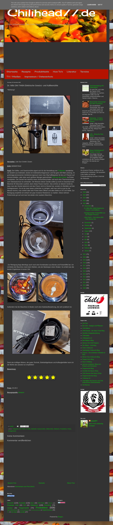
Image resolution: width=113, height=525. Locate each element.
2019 (84, 260)
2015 (84, 271)
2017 (84, 265)
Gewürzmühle (41, 429)
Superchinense (47, 510)
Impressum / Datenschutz (39, 76)
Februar (87, 248)
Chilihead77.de (51, 12)
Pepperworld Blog (88, 368)
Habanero (34, 505)
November (88, 222)
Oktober (87, 225)
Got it (100, 5)
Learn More (91, 5)
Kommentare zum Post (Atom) (24, 486)
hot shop (14, 512)
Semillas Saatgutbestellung (91, 333)
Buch (32, 503)
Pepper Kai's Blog (88, 359)
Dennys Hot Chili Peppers (90, 343)
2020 (84, 257)
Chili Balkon (86, 328)
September (88, 228)
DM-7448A (22, 429)
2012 (84, 279)
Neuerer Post (12, 483)
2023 (84, 200)
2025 (84, 195)
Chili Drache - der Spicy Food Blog (93, 330)
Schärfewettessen (24, 510)
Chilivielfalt (85, 335)
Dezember (88, 206)
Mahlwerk (56, 429)
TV (8, 512)
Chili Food (41, 503)
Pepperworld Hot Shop (89, 376)
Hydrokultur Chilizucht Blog (91, 350)
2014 (84, 274)
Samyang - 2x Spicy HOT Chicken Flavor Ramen (96, 119)
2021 (84, 254)
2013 (84, 277)
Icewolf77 (94, 421)
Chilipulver (61, 171)
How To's (58, 71)
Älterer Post (71, 483)
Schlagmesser (12, 431)
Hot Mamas (86, 385)
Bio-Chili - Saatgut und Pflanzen (92, 326)
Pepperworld (24, 508)
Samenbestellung (12, 510)
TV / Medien (13, 76)
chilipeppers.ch (87, 338)
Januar (86, 251)
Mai (85, 239)
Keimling (47, 505)
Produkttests (42, 71)
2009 (84, 288)
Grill (24, 505)
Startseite (12, 71)
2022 (84, 203)
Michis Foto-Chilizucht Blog (91, 357)
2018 (84, 262)
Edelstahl (33, 429)
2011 (84, 282)
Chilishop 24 (86, 378)
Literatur (71, 71)
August (86, 231)
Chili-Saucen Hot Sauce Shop (91, 373)
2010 (84, 285)
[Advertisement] (56, 55)
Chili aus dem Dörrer (59, 177)
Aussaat (22, 503)
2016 (84, 268)
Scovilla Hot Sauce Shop (90, 371)
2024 (84, 197)
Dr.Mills (28, 429)
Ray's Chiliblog (87, 362)
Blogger (60, 517)
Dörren (50, 503)
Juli (85, 234)
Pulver (69, 429)
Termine (84, 71)
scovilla (22, 512)
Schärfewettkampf (35, 510)
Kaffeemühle (49, 429)
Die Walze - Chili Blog (89, 345)
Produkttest (63, 429)
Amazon (21, 392)
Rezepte (26, 71)
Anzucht (10, 503)
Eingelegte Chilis (13, 505)
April (86, 242)
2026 (84, 192)
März (86, 245)
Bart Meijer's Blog (88, 340)
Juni (86, 236)
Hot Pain (85, 323)
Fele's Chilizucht (87, 348)
